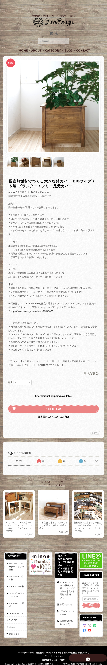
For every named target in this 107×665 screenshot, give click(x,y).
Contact (83, 44)
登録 (91, 599)
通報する (95, 426)
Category (53, 44)
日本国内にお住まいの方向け (53, 410)
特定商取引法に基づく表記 (67, 616)
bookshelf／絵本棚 (16, 571)
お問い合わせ (66, 598)
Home (23, 44)
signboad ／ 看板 (16, 598)
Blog (68, 44)
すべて (19, 454)
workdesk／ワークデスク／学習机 (16, 560)
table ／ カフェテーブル (16, 588)
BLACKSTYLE (16, 606)
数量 (10, 375)
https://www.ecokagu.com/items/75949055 (32, 304)
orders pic (14, 627)
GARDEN (13, 613)
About (36, 44)
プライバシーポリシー (67, 606)
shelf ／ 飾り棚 (16, 579)
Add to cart (54, 402)
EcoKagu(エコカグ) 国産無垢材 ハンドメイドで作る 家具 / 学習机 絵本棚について (67, 583)
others (12, 620)
